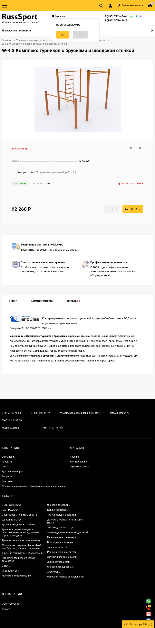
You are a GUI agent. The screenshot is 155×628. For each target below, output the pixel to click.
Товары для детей (57, 547)
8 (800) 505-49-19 (116, 20)
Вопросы (7, 476)
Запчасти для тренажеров (62, 557)
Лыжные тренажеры (58, 562)
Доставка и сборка (12, 471)
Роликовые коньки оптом (61, 552)
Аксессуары (53, 571)
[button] (138, 624)
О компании (8, 456)
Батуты (6, 566)
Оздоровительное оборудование (65, 576)
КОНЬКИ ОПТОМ (11, 505)
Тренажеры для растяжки (61, 514)
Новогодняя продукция (60, 542)
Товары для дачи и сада (60, 527)
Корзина (75, 456)
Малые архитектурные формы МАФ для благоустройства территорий (22, 547)
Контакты (7, 481)
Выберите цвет (23, 172)
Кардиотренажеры (57, 509)
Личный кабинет (79, 461)
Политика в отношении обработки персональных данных (34, 486)
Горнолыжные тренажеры (61, 537)
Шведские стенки (11, 519)
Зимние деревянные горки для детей (67, 532)
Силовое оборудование (60, 566)
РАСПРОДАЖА (10, 509)
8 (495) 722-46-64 (116, 16)
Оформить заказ (79, 466)
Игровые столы (10, 570)
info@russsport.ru (119, 413)
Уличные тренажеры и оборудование (23, 553)
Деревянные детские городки (18, 524)
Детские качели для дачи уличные (21, 540)
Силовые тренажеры (58, 505)
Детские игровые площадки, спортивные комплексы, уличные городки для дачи (20, 532)
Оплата (6, 466)
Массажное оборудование (16, 575)
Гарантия (7, 461)
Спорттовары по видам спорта (19, 514)
